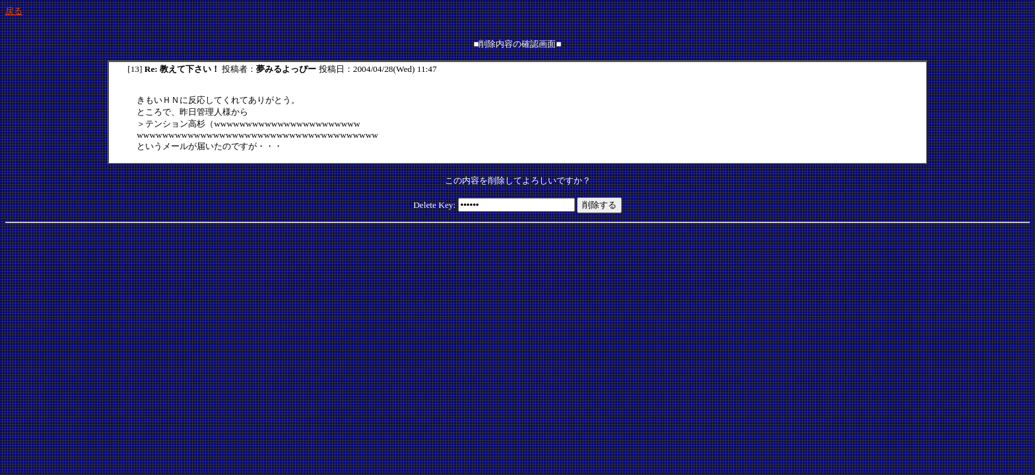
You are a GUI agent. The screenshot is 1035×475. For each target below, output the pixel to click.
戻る (13, 11)
